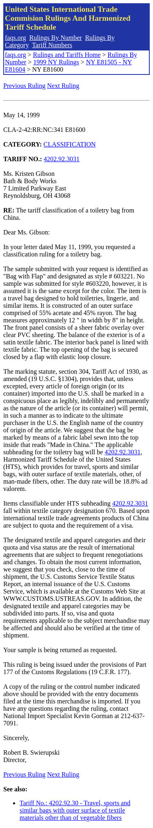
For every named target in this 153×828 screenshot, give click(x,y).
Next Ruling (63, 85)
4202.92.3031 (62, 159)
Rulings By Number (55, 37)
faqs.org (15, 37)
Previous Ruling (24, 85)
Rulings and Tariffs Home (67, 54)
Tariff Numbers (52, 45)
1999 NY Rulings (56, 62)
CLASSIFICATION (70, 144)
